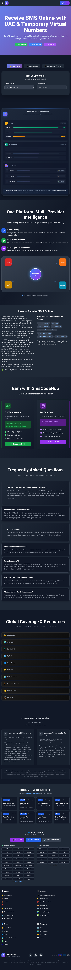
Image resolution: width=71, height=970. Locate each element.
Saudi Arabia (29, 865)
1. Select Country (9, 83)
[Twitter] (30, 955)
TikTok (42, 855)
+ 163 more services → (53, 865)
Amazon (42, 862)
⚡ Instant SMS (15, 66)
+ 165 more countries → (18, 881)
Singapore (29, 879)
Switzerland (18, 869)
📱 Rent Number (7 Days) (53, 66)
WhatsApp (41, 848)
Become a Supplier (53, 442)
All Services (17, 840)
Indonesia (6, 865)
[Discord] (41, 955)
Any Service (64, 862)
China (29, 848)
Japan (6, 855)
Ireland (18, 879)
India (7, 852)
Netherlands (18, 865)
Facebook (41, 852)
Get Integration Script (18, 444)
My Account (64, 3)
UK (18, 848)
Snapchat (42, 858)
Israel (6, 879)
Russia (18, 858)
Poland (29, 869)
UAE (18, 875)
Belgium (18, 872)
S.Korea (29, 858)
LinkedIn (53, 858)
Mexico (29, 862)
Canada (7, 858)
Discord (53, 855)
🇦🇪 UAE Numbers (32, 66)
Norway (7, 875)
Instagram (53, 852)
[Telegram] (36, 955)
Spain (6, 862)
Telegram (53, 848)
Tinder (64, 855)
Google (64, 848)
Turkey (6, 869)
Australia (18, 862)
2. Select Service (41, 83)
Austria (29, 875)
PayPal (53, 862)
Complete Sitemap (51, 840)
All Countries (33, 840)
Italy (29, 855)
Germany (18, 852)
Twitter (64, 852)
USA (7, 848)
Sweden (7, 872)
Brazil (18, 855)
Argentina (29, 872)
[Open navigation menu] (2, 3)
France (29, 852)
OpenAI (64, 858)
